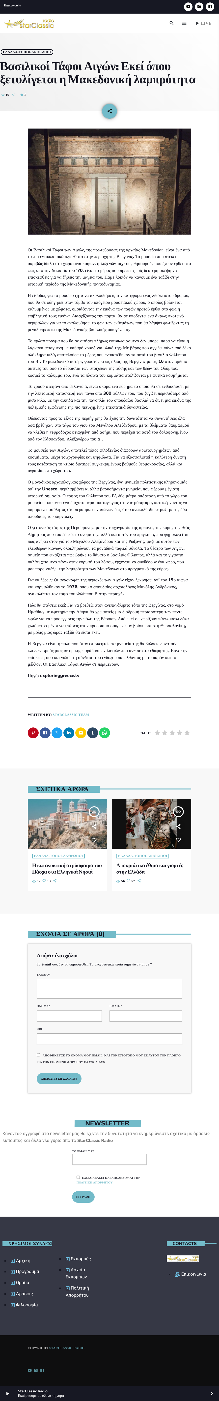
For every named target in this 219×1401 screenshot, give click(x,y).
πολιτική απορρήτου (95, 1181)
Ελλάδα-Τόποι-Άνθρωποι (29, 51)
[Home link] (29, 23)
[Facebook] (210, 6)
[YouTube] (188, 6)
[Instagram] (199, 6)
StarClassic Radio (67, 1347)
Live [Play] (203, 23)
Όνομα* (43, 1005)
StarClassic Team (71, 714)
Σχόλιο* (43, 974)
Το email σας (109, 1156)
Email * (116, 1005)
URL (40, 1028)
